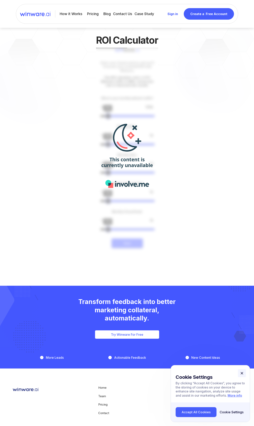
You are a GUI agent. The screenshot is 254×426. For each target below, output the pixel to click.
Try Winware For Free (127, 335)
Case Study (144, 14)
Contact (103, 413)
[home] (35, 14)
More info (235, 395)
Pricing (93, 14)
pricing (103, 404)
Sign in (172, 14)
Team (102, 396)
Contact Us (122, 14)
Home (102, 387)
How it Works (71, 14)
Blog (107, 14)
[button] (242, 373)
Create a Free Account (208, 14)
